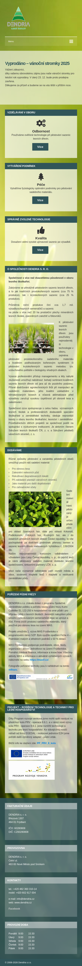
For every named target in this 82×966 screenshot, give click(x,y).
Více (40, 146)
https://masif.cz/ (39, 660)
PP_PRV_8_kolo (46, 743)
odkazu (13, 669)
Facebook (14, 908)
